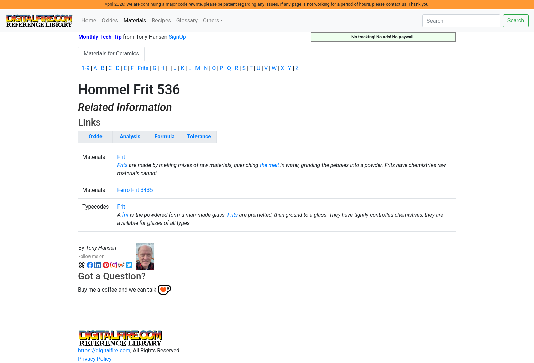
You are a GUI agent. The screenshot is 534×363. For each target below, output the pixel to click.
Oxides (109, 20)
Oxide (96, 136)
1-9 (85, 68)
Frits (143, 68)
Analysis (130, 136)
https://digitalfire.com (104, 350)
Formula (165, 136)
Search (515, 20)
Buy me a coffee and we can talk (117, 289)
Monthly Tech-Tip (100, 37)
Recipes (161, 20)
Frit (121, 157)
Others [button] (211, 20)
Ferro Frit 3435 (135, 190)
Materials (136, 20)
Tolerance (199, 136)
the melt (269, 165)
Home (88, 20)
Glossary (187, 20)
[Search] (461, 20)
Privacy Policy (95, 359)
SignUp (177, 37)
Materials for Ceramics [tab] (111, 53)
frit (125, 215)
